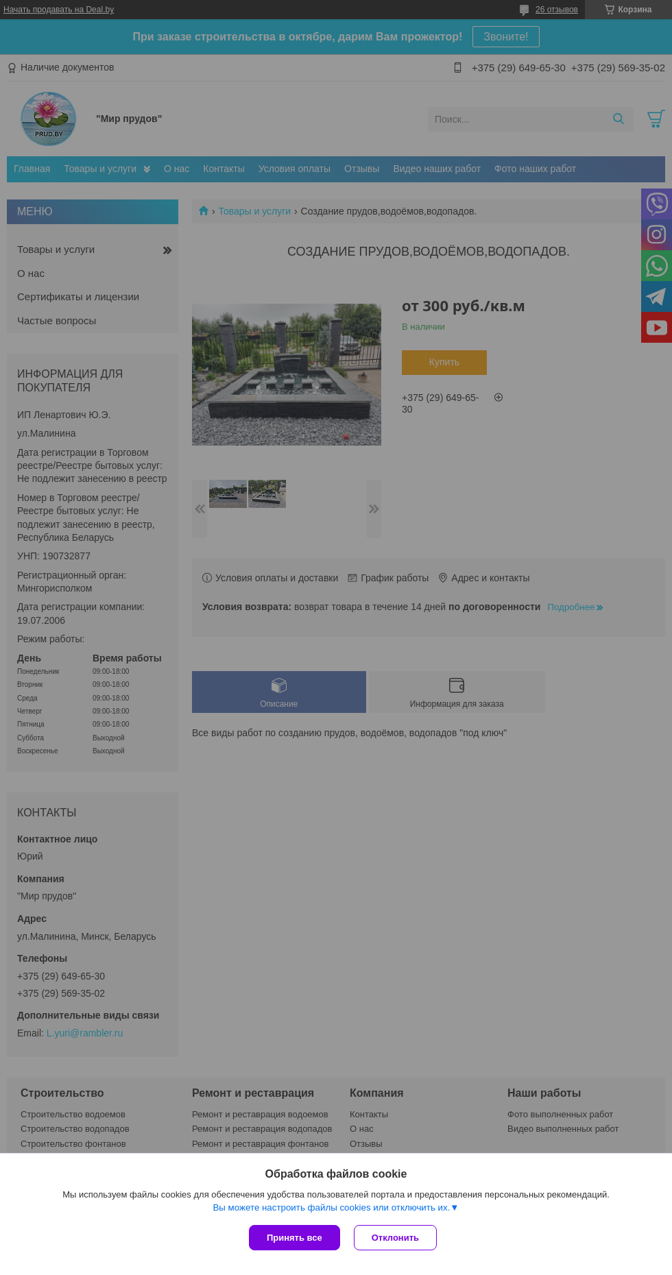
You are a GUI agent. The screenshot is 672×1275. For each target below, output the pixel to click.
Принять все (294, 1237)
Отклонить (395, 1237)
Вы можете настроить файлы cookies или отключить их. (331, 1207)
